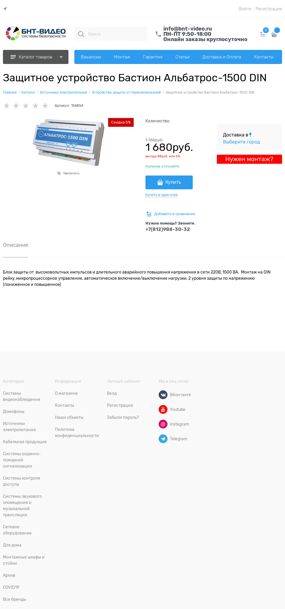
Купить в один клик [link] (161, 195)
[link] (6, 9)
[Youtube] (163, 409)
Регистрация (269, 8)
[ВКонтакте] (163, 394)
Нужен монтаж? (249, 159)
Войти (245, 8)
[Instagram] (163, 424)
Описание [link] (15, 245)
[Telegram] (163, 438)
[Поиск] (81, 34)
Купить (173, 182)
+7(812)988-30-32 (167, 229)
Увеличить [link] (71, 173)
